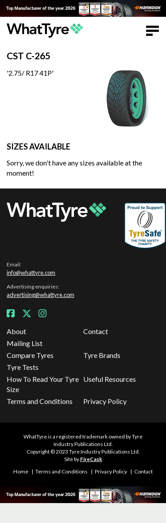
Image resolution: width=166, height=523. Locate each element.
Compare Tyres (30, 355)
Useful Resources (109, 379)
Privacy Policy (105, 401)
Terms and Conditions (40, 401)
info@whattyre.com (31, 272)
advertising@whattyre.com (40, 294)
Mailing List (24, 343)
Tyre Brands (101, 355)
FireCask (91, 459)
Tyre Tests (23, 367)
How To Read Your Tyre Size (43, 384)
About (16, 331)
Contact (95, 331)
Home (20, 471)
